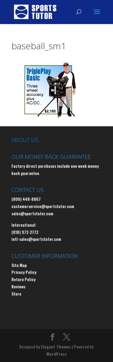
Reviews (18, 286)
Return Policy (23, 279)
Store (16, 293)
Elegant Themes (56, 346)
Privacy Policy (23, 272)
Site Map (19, 265)
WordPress (56, 354)
